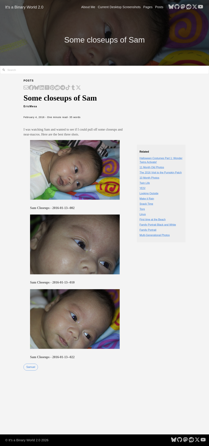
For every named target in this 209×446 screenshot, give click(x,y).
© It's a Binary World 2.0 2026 (26, 440)
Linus (142, 214)
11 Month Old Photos (151, 167)
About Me (88, 7)
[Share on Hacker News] (47, 88)
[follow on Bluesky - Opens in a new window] (171, 7)
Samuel (30, 367)
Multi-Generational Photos (154, 235)
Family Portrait (147, 230)
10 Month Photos (149, 177)
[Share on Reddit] (57, 88)
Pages (148, 7)
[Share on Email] (26, 88)
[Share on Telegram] (62, 88)
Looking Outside (148, 193)
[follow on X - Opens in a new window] (194, 7)
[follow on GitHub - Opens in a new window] (177, 7)
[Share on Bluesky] (36, 88)
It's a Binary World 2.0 (24, 7)
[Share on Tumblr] (73, 88)
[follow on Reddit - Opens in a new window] (188, 7)
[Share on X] (78, 88)
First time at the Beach (152, 219)
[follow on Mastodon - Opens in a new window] (182, 7)
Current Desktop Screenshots (119, 7)
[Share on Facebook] (31, 88)
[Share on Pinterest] (52, 88)
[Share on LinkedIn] (41, 88)
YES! (142, 188)
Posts (159, 7)
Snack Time (146, 203)
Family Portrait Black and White (157, 224)
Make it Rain (146, 198)
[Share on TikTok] (68, 88)
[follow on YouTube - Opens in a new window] (200, 7)
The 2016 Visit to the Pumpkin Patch (160, 172)
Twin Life (144, 183)
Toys (142, 209)
